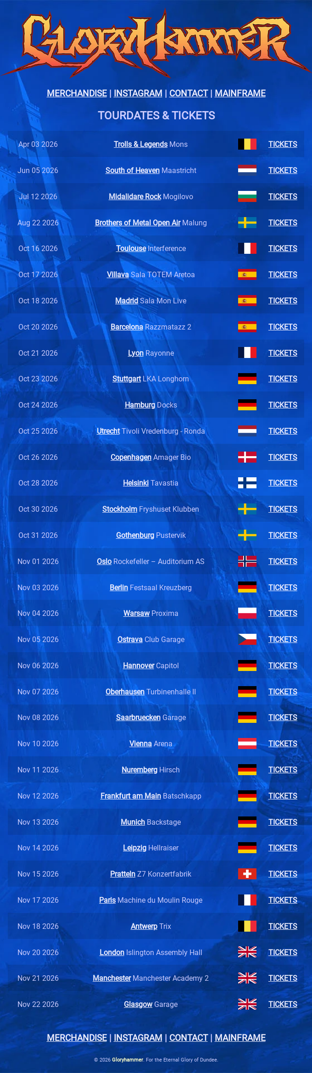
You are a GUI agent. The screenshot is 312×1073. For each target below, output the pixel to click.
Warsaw (136, 613)
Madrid (126, 300)
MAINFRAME (240, 93)
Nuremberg (139, 769)
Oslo (104, 561)
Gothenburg (135, 535)
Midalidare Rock (135, 196)
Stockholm (119, 509)
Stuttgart (126, 378)
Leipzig (134, 847)
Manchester (112, 978)
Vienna (140, 743)
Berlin (119, 587)
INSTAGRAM (138, 93)
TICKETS (282, 144)
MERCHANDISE (77, 93)
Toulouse (131, 248)
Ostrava (130, 639)
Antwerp (144, 926)
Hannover (138, 665)
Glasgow (138, 1004)
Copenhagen (131, 457)
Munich (133, 822)
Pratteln (122, 873)
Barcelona (127, 326)
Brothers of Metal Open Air (137, 222)
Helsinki (136, 482)
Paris (107, 900)
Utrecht (108, 431)
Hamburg (140, 404)
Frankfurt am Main (130, 795)
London (112, 952)
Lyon (136, 353)
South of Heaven (133, 170)
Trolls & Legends (140, 144)
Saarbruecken (138, 717)
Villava (118, 274)
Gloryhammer (127, 1059)
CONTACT (188, 93)
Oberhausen (125, 691)
